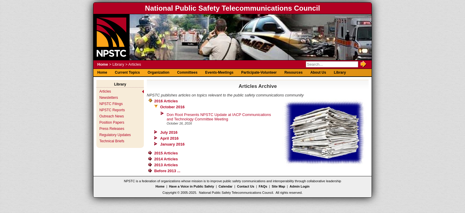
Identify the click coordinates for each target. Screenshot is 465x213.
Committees (187, 72)
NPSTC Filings (111, 104)
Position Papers (111, 122)
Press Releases (111, 129)
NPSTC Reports (112, 110)
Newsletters (108, 98)
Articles (105, 91)
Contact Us (245, 186)
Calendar (225, 186)
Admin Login (300, 186)
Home (102, 64)
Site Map (278, 186)
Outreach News (111, 116)
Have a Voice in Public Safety (191, 186)
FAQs (263, 186)
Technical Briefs (111, 141)
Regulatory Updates (115, 135)
